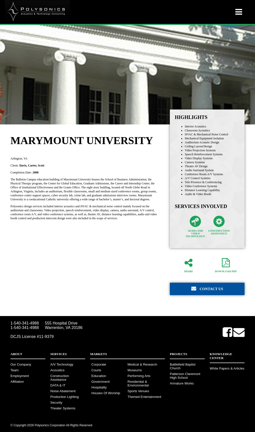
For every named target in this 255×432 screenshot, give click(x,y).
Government (100, 381)
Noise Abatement (63, 391)
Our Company (20, 364)
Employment (19, 376)
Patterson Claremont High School (185, 375)
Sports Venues (138, 391)
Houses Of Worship (105, 393)
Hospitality (99, 387)
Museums (135, 370)
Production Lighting (64, 397)
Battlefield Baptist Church (182, 366)
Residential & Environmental (138, 383)
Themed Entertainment (144, 397)
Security (56, 402)
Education (98, 376)
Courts (96, 370)
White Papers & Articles (227, 368)
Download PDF (226, 265)
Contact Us (207, 288)
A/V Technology (61, 364)
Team (14, 370)
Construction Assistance (219, 225)
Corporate (98, 364)
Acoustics (57, 370)
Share (188, 265)
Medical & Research (142, 364)
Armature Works (182, 383)
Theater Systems (62, 408)
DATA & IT (57, 385)
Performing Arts (139, 376)
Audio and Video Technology (195, 227)
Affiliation (17, 381)
